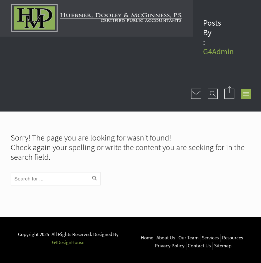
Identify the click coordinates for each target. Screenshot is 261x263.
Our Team (188, 237)
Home (147, 237)
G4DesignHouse (68, 242)
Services (210, 237)
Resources (232, 237)
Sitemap (222, 245)
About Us (165, 237)
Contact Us (199, 245)
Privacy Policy (169, 245)
